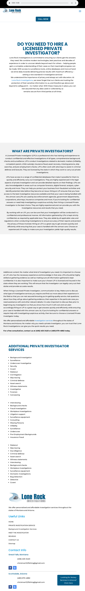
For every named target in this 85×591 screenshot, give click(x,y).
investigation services (44, 320)
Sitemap (12, 544)
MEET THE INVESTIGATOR (19, 533)
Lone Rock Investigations (22, 80)
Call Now (43, 19)
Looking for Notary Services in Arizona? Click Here (68, 580)
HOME (11, 522)
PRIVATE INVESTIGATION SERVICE (22, 525)
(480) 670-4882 (23, 578)
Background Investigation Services (23, 529)
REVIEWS (12, 536)
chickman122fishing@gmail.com (31, 563)
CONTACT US (14, 540)
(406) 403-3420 (23, 559)
